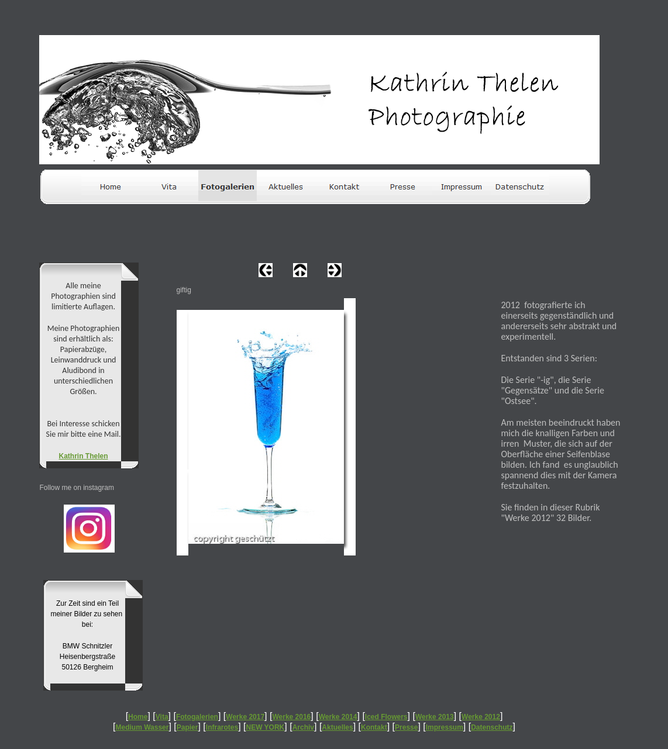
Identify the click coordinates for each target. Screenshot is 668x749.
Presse (406, 727)
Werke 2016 (291, 717)
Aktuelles (337, 727)
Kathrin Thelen (83, 456)
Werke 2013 (434, 717)
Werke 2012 (481, 717)
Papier (187, 727)
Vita (162, 717)
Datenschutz (491, 727)
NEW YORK (265, 727)
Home (137, 717)
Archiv (303, 727)
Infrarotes (222, 727)
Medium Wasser (142, 727)
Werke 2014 (338, 717)
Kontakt (374, 727)
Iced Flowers (386, 717)
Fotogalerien (197, 717)
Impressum (444, 727)
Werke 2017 (245, 717)
